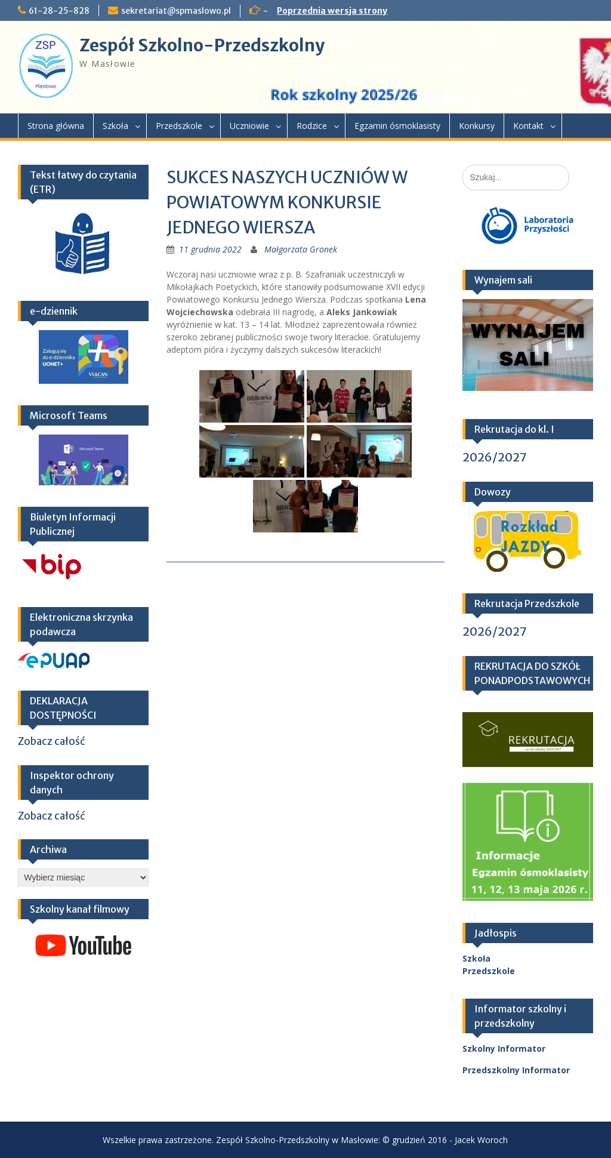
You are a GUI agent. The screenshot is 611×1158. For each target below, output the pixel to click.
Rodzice (312, 125)
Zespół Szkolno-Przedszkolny (202, 45)
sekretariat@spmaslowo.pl (176, 10)
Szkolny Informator (503, 1048)
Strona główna (55, 125)
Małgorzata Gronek (300, 249)
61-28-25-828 (59, 10)
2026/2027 (494, 456)
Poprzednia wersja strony (332, 10)
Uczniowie (249, 125)
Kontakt (528, 125)
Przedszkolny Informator (516, 1070)
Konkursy (477, 125)
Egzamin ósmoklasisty (397, 125)
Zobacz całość (51, 741)
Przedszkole (179, 125)
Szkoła (115, 125)
